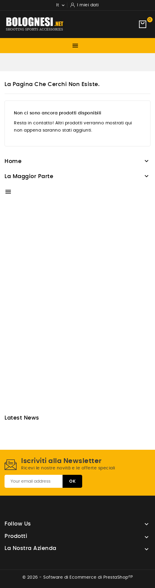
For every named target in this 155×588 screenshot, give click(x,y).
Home (13, 161)
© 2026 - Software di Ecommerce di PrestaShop (77, 577)
